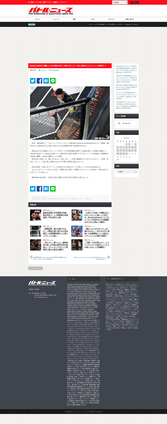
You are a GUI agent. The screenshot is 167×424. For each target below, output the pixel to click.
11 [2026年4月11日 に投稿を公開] (135, 147)
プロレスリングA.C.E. (91, 348)
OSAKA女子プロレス (86, 307)
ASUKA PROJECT (90, 286)
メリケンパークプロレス (85, 356)
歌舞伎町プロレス (82, 387)
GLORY (130, 328)
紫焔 (88, 395)
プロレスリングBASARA (88, 350)
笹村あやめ (76, 395)
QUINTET (91, 309)
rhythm (85, 311)
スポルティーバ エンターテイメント (120, 301)
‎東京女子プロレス (111, 316)
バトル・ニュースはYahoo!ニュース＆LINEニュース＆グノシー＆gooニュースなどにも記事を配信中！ (123, 24)
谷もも (90, 397)
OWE (69, 309)
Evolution (70, 293)
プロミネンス (79, 348)
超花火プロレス (74, 399)
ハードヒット (90, 344)
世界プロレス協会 (76, 360)
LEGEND (93, 304)
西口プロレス (74, 397)
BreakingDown (55, 70)
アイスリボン (132, 311)
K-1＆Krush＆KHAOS (113, 328)
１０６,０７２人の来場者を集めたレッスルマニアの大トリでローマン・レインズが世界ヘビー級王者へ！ (126, 94)
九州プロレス (79, 362)
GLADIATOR (95, 295)
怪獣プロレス (84, 376)
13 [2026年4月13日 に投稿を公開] (120, 150)
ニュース (56, 19)
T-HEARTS (90, 315)
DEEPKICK (78, 291)
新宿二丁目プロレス (78, 378)
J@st (89, 298)
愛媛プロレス (94, 376)
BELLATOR (71, 288)
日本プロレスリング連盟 (81, 380)
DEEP (72, 291)
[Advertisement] (83, 45)
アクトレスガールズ (90, 326)
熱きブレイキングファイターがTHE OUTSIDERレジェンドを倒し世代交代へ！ (90, 258)
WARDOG (70, 320)
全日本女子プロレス (86, 366)
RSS (131, 2)
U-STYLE (90, 316)
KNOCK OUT (80, 304)
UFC (68, 318)
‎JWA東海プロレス (130, 321)
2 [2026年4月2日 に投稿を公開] (129, 144)
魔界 (74, 405)
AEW (84, 284)
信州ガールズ (71, 366)
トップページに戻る (35, 268)
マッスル (85, 354)
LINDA (75, 305)
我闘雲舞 (134, 314)
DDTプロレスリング (112, 287)
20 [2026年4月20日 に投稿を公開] (120, 153)
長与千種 (92, 401)
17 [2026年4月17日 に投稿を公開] (132, 150)
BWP (90, 288)
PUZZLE (84, 309)
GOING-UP (71, 297)
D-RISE (90, 289)
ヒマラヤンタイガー (86, 346)
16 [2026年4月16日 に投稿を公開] (129, 150)
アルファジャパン (85, 330)
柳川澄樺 (85, 385)
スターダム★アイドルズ (86, 336)
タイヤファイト (89, 338)
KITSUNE (91, 302)
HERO (98, 297)
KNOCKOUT (71, 304)
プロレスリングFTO (119, 323)
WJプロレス (78, 320)
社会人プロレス (72, 393)
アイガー (95, 324)
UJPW (73, 318)
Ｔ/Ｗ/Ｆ (83, 405)
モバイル (111, 19)
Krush (88, 304)
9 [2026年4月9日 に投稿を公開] (129, 147)
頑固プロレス (118, 294)
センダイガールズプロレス (124, 309)
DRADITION (109, 294)
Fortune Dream (83, 293)
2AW (114, 289)
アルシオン (75, 330)
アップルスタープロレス (83, 328)
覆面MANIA (83, 397)
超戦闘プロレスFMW (129, 306)
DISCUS (90, 291)
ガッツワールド (131, 292)
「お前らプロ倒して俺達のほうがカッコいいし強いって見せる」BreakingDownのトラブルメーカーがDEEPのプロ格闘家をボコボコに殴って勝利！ (96, 217)
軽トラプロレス (85, 399)
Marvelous (132, 316)
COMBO (75, 289)
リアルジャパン (94, 358)
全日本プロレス (120, 284)
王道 (91, 389)
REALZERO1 (71, 311)
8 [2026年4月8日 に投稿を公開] (126, 147)
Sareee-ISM (85, 313)
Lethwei (69, 305)
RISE (95, 311)
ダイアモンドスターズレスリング (83, 340)
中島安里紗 (86, 360)
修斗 (77, 366)
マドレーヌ (92, 354)
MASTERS (87, 305)
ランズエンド (84, 358)
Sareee (77, 313)
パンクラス (133, 318)
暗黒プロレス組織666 (123, 289)
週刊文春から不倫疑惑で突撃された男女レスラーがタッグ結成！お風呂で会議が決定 (126, 87)
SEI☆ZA (70, 315)
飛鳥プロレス (76, 403)
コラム (93, 19)
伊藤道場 (90, 364)
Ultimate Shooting (81, 318)
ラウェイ (76, 358)
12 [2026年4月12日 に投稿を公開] (117, 150)
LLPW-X (80, 305)
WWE (117, 318)
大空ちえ (76, 372)
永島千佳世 (92, 387)
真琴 (97, 391)
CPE (80, 289)
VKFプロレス (92, 318)
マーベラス (72, 356)
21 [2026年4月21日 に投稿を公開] (123, 153)
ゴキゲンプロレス (75, 334)
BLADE (77, 288)
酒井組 (77, 401)
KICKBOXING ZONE (81, 302)
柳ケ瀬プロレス (77, 385)
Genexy (79, 295)
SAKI (73, 313)
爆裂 (88, 389)
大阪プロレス (84, 372)
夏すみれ (95, 368)
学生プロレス (85, 374)
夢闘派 (69, 370)
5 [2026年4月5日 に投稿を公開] (117, 147)
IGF (77, 298)
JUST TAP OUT (76, 300)
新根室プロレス (91, 378)
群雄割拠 (93, 395)
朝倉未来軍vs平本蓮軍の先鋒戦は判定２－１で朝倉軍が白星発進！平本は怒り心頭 (55, 215)
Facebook (137, 2)
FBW (75, 293)
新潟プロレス (130, 323)
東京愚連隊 (80, 382)
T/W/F (97, 315)
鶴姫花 (78, 405)
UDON (96, 316)
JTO (68, 300)
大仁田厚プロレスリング (80, 370)
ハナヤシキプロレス (78, 344)
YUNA (85, 320)
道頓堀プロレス (129, 302)
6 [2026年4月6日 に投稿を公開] (120, 147)
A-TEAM (75, 284)
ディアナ (90, 342)
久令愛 (72, 362)
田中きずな (84, 391)
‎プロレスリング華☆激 (117, 321)
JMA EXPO (95, 298)
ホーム (37, 19)
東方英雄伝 (88, 382)
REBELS (79, 311)
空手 (70, 395)
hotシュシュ (71, 298)
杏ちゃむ (73, 382)
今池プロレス (77, 364)
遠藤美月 (72, 401)
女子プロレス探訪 (75, 374)
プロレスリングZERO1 (117, 291)
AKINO (88, 284)
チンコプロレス (81, 342)
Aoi (75, 286)
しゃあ (75, 322)
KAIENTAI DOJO (90, 300)
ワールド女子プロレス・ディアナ (120, 314)
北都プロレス (76, 368)
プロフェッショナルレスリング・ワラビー (124, 297)
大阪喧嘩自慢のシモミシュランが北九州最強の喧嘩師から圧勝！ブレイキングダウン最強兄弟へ (49, 258)
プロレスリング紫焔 (126, 299)
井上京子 (87, 362)
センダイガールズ (78, 338)
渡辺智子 (73, 389)
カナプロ (73, 332)
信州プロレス (124, 318)
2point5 (69, 284)
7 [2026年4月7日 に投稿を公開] (123, 147)
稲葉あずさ (89, 393)
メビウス (126, 294)
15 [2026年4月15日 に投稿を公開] (126, 150)
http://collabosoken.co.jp (41, 297)
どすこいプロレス (84, 322)
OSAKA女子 (75, 307)
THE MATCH (82, 316)
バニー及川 (75, 346)
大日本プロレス (134, 286)
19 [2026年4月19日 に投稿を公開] (117, 153)
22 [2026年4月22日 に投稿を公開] (126, 153)
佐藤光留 (97, 364)
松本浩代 (95, 382)
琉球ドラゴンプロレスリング (114, 306)
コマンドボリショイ (83, 332)
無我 (78, 389)
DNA (94, 291)
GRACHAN (83, 297)
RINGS (90, 311)
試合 (74, 19)
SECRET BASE (94, 313)
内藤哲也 (96, 366)
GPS (76, 297)
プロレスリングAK (73, 350)
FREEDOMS (92, 293)
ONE (68, 307)
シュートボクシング (87, 334)
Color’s (69, 289)
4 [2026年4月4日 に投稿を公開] (135, 144)
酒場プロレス (84, 401)
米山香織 (83, 395)
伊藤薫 (85, 364)
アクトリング (79, 326)
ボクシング (78, 354)
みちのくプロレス (131, 284)
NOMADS (95, 305)
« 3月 (117, 159)
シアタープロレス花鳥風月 (130, 304)
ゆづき (90, 324)
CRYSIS (85, 289)
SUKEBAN (83, 315)
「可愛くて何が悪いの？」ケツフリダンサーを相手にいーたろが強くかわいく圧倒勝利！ (96, 245)
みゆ (85, 324)
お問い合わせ (129, 19)
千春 (82, 368)
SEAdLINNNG (110, 318)
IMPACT (81, 298)
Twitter (134, 2)
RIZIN (109, 329)
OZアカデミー (76, 309)
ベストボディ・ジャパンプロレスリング (117, 286)
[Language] (120, 2)
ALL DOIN (95, 284)
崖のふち (93, 374)
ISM (86, 298)
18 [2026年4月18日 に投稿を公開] (135, 150)
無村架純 (83, 389)
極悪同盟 (73, 387)
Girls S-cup (86, 295)
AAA (80, 284)
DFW (85, 291)
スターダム (119, 313)
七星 (68, 360)
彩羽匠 (71, 376)
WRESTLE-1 (119, 302)
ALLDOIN (70, 286)
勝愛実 (69, 368)
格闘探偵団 (92, 385)
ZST (119, 326)
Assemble (80, 286)
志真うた (77, 376)
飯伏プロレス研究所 (87, 403)
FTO (98, 293)
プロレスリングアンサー (89, 352)
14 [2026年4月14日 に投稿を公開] (123, 150)
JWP (83, 300)
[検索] (126, 123)
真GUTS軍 (91, 391)
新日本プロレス (110, 284)
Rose (69, 313)
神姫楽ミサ (81, 393)
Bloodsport (84, 288)
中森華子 (93, 360)
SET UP (76, 315)
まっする (81, 324)
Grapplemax (91, 297)
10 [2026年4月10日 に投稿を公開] (132, 147)
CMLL (94, 288)
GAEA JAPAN (71, 295)
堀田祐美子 (88, 368)
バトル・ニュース (81, 412)
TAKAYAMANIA (72, 316)
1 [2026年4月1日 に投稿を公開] (126, 144)
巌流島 (136, 328)
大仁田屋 (91, 370)
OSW (96, 307)
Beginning (127, 313)
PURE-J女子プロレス (126, 308)
